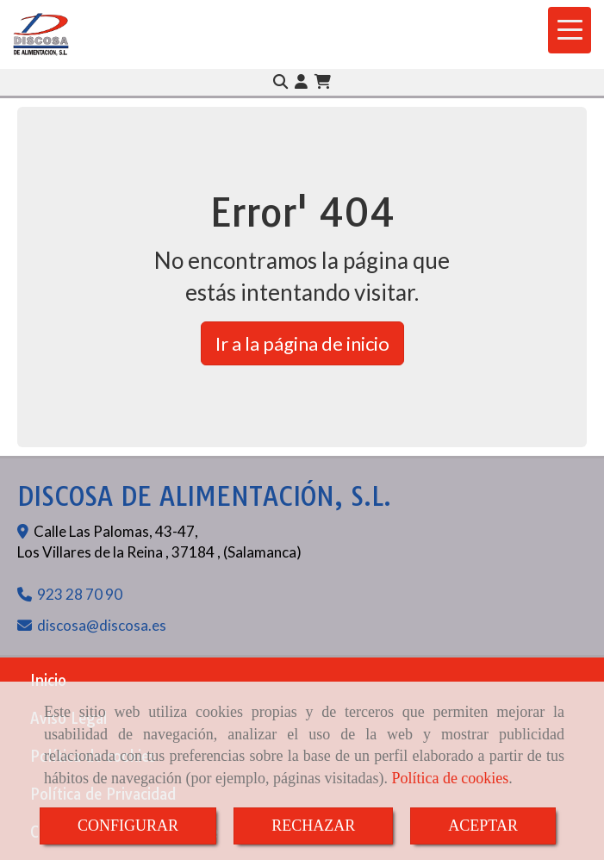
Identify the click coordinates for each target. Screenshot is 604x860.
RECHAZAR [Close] (313, 825)
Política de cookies (449, 778)
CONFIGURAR (128, 825)
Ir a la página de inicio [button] (302, 343)
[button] (301, 82)
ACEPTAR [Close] (483, 825)
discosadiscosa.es (101, 625)
